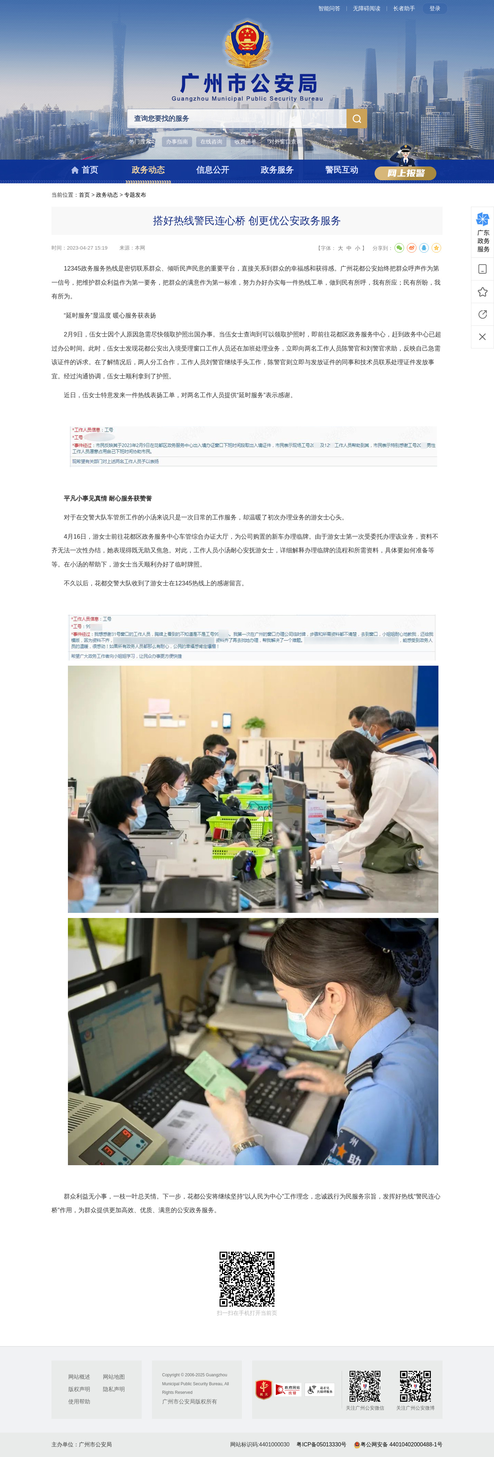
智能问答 (329, 8)
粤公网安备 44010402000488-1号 (398, 1444)
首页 (84, 195)
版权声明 (79, 1389)
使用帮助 (79, 1401)
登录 (435, 8)
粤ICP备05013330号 (321, 1444)
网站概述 (79, 1377)
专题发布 (135, 195)
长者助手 (404, 8)
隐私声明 (114, 1389)
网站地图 (114, 1377)
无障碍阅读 (366, 8)
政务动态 (107, 195)
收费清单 (246, 142)
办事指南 (177, 142)
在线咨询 (211, 142)
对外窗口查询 (285, 142)
